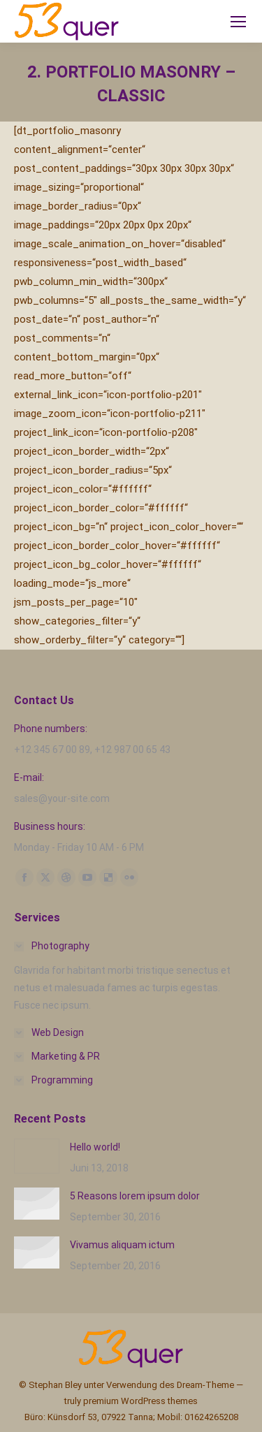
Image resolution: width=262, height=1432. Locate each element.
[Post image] (36, 1156)
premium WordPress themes (140, 1401)
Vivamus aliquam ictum (122, 1244)
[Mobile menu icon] (238, 21)
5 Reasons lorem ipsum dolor (135, 1195)
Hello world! (95, 1147)
